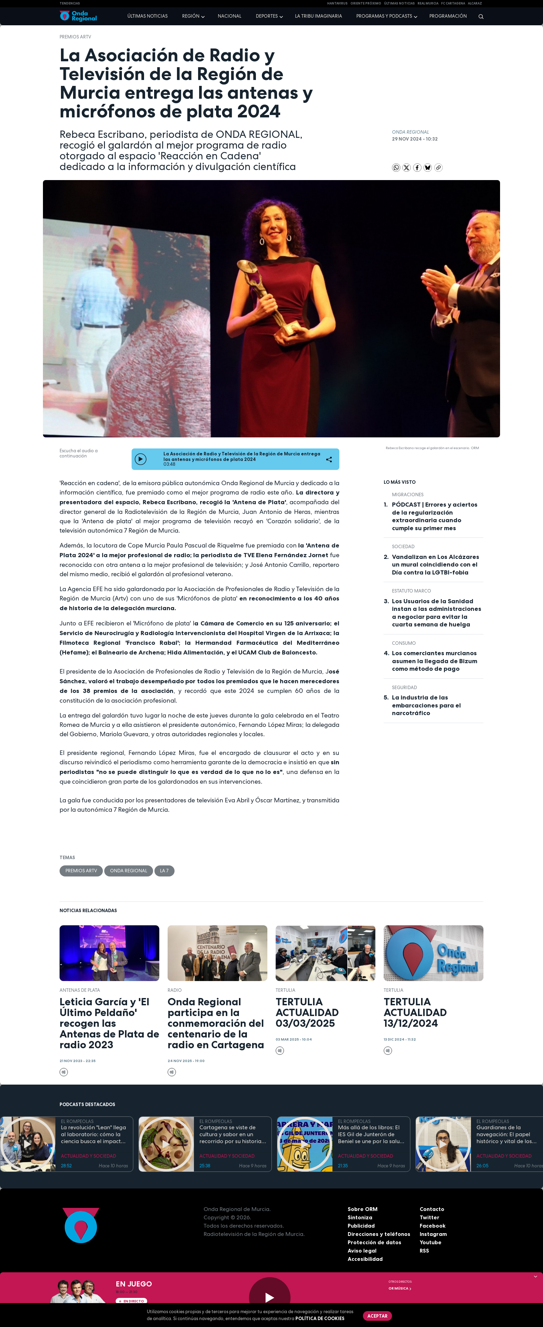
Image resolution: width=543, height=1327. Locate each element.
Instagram (433, 1233)
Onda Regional (128, 871)
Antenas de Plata (80, 990)
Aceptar (377, 1316)
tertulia (285, 990)
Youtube (431, 1242)
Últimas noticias (147, 16)
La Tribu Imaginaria (318, 16)
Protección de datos (375, 1242)
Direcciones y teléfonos (379, 1233)
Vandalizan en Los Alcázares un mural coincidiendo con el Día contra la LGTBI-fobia (435, 564)
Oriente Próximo (365, 3)
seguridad (404, 688)
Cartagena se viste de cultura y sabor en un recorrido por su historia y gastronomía (232, 1134)
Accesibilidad (365, 1258)
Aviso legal (362, 1250)
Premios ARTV (75, 37)
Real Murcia (428, 3)
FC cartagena (453, 3)
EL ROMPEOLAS (77, 1121)
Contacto (432, 1208)
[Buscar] (478, 16)
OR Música (400, 1288)
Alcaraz (475, 3)
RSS (424, 1250)
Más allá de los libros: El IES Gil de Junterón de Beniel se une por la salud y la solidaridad (370, 1134)
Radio (175, 990)
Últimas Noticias (399, 3)
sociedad (403, 547)
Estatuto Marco (411, 591)
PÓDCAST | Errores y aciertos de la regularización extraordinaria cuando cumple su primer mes (435, 516)
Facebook (433, 1225)
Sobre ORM (363, 1208)
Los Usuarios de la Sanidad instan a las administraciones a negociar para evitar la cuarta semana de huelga (436, 613)
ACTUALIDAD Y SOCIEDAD (88, 1156)
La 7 (164, 871)
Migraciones (408, 495)
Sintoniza (360, 1217)
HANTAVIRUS (337, 3)
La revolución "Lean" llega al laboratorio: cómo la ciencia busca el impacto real (93, 1134)
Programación (448, 16)
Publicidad (361, 1225)
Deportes (267, 16)
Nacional (229, 16)
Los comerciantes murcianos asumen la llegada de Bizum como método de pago (434, 661)
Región (190, 16)
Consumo (404, 643)
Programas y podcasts (384, 16)
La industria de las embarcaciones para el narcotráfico (426, 705)
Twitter (429, 1217)
